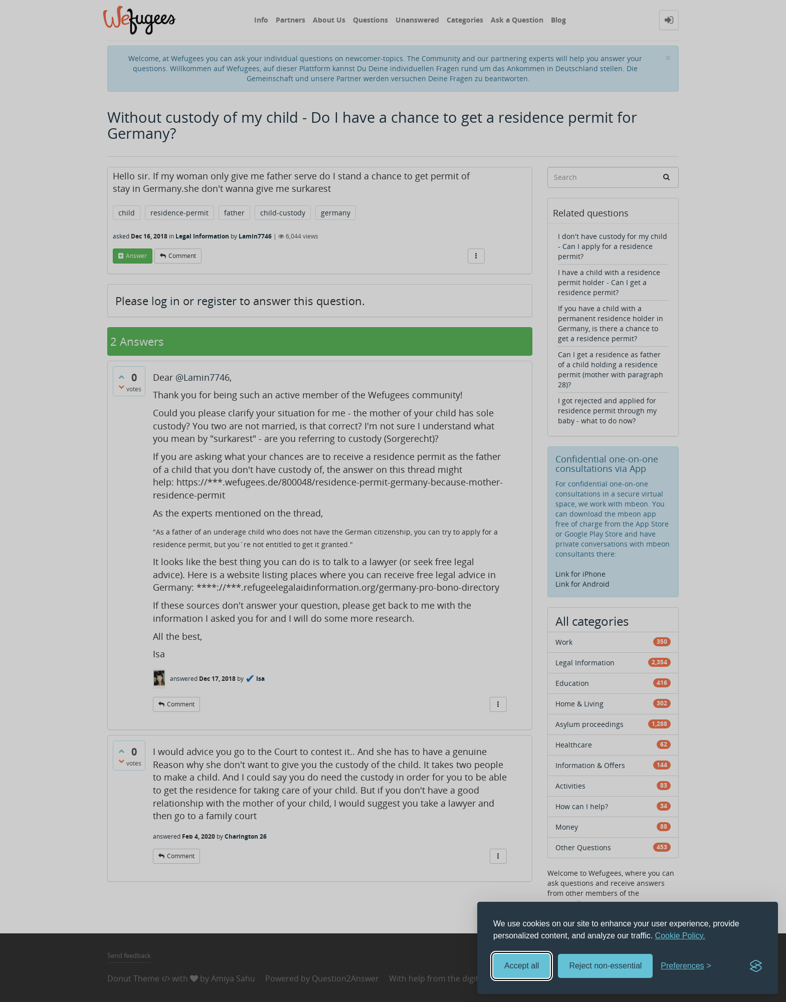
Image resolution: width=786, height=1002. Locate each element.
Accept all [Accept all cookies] (521, 965)
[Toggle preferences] (686, 966)
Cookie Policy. (680, 935)
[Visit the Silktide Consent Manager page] (756, 966)
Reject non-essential (605, 965)
